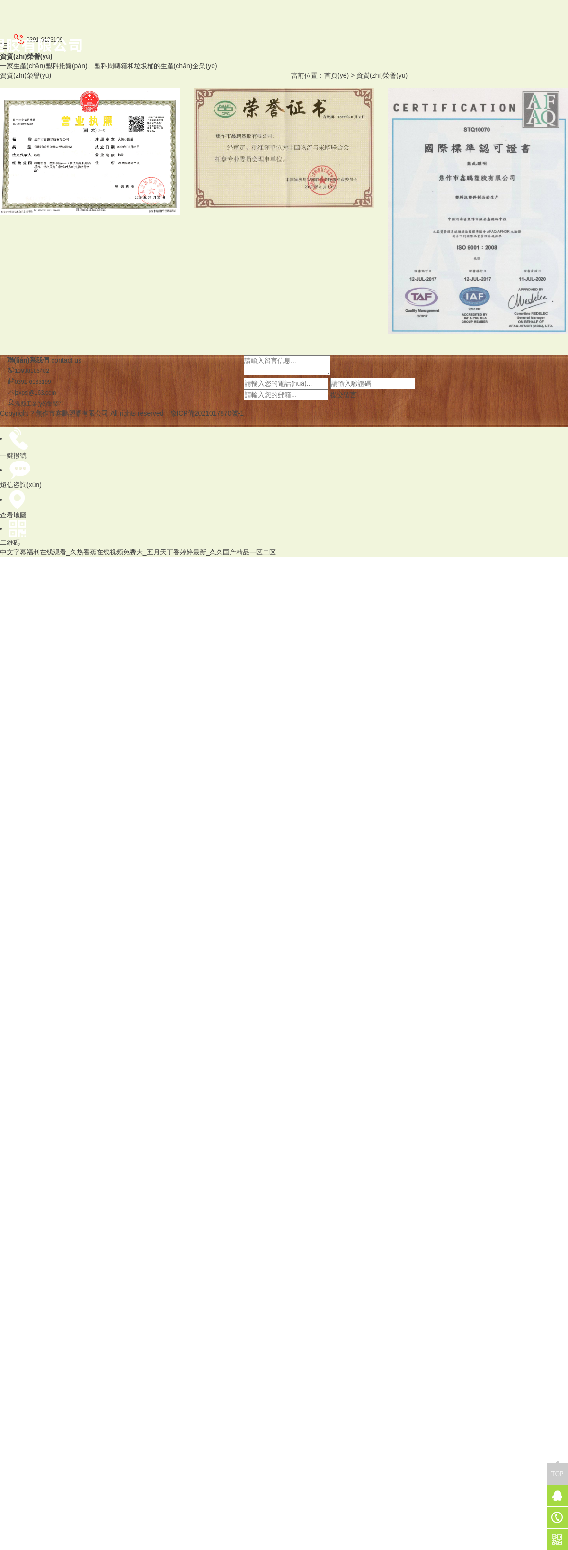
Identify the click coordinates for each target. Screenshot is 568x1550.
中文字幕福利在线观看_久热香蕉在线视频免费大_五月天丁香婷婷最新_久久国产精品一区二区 (138, 552)
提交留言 (343, 395)
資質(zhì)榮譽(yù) (382, 75)
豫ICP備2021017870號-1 (207, 413)
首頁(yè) (336, 75)
